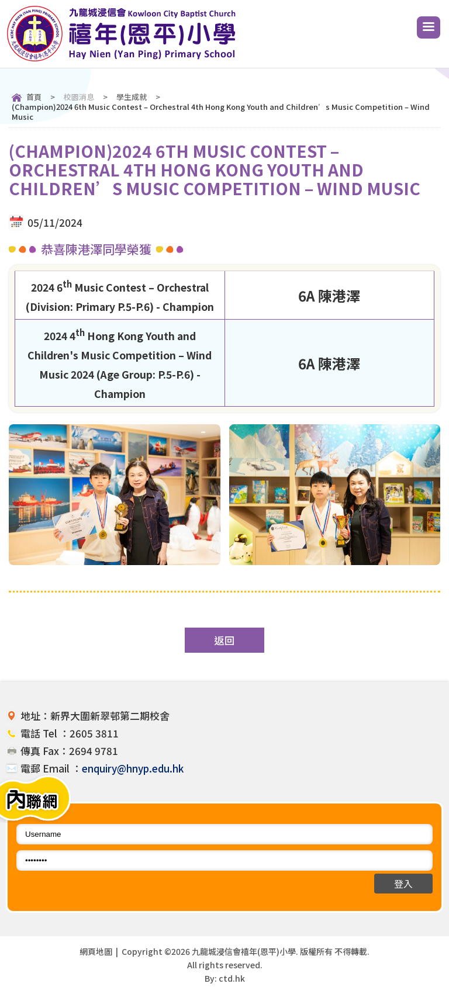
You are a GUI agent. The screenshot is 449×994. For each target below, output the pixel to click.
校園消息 (79, 96)
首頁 (34, 97)
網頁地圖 (96, 951)
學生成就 (131, 96)
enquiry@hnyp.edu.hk (133, 768)
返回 (224, 640)
